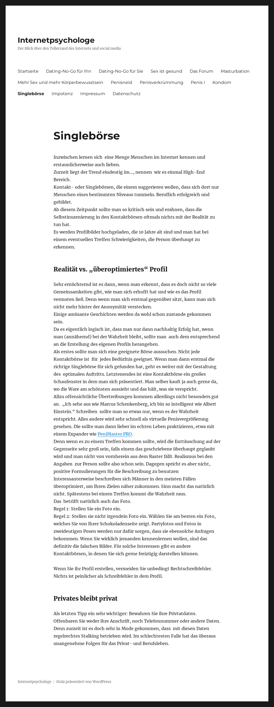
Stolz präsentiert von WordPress (83, 681)
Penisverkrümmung (161, 82)
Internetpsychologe (56, 40)
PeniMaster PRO (115, 434)
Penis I (198, 82)
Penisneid (121, 82)
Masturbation (235, 71)
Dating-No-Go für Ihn (68, 71)
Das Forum (201, 71)
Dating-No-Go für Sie (121, 71)
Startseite (28, 71)
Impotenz (62, 93)
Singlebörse (31, 93)
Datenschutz (126, 93)
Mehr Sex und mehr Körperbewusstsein (60, 82)
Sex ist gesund (166, 71)
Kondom (221, 82)
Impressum (92, 93)
